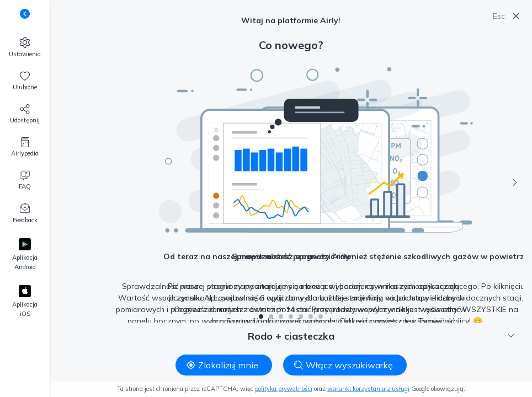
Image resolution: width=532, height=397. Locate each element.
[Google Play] (25, 255)
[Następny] (515, 182)
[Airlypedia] (25, 147)
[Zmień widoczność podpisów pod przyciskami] (25, 14)
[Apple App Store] (25, 301)
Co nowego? (291, 45)
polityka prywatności (283, 389)
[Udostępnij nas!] (25, 114)
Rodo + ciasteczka (381, 336)
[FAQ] (25, 180)
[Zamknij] (516, 16)
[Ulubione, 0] (25, 81)
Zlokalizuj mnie (222, 365)
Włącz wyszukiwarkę (343, 365)
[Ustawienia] (25, 47)
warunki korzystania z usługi (368, 389)
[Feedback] (25, 214)
